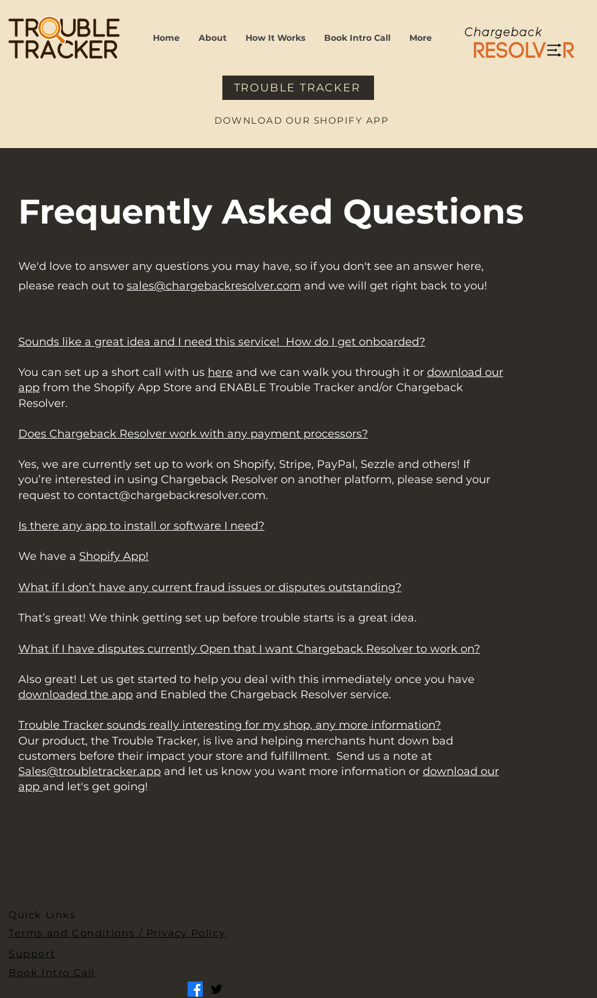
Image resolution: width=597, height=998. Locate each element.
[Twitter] (216, 989)
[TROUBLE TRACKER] (298, 88)
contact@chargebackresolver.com (171, 495)
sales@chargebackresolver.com (214, 285)
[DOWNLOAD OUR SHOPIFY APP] (302, 120)
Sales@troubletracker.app (89, 771)
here (220, 372)
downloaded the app (75, 694)
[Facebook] (195, 989)
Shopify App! (114, 556)
